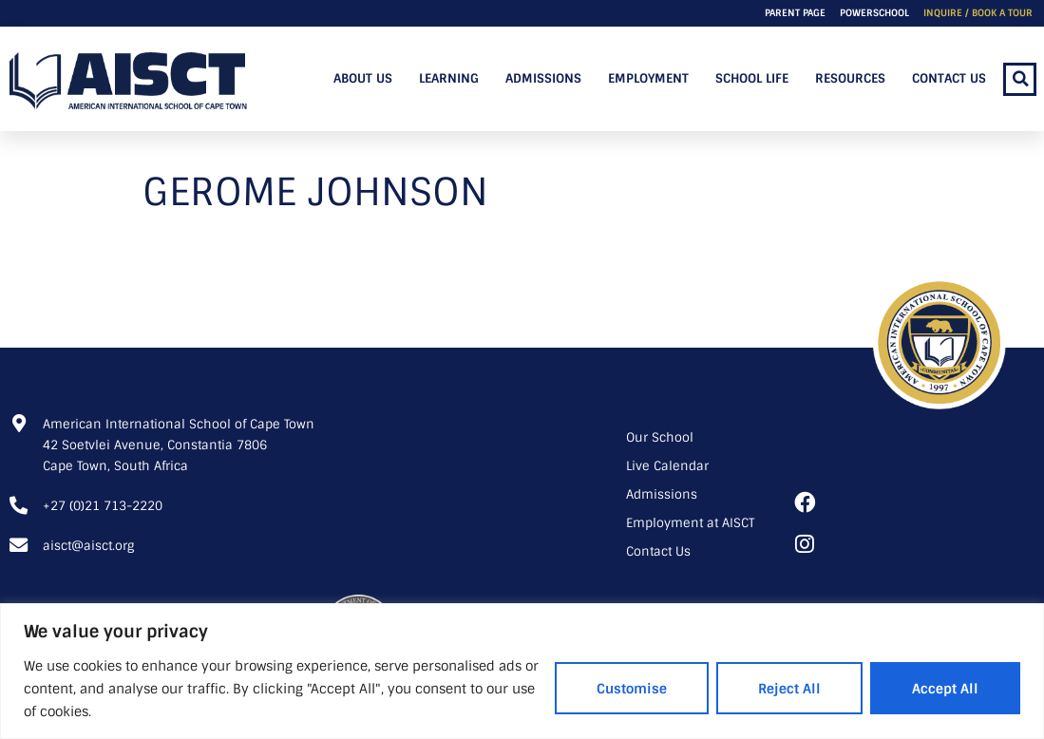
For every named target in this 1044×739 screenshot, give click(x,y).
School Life (751, 78)
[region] (522, 671)
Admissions (543, 78)
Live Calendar (667, 466)
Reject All (789, 688)
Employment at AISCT (690, 523)
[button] (1019, 79)
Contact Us (949, 78)
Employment (648, 78)
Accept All (945, 688)
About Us (362, 78)
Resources (850, 78)
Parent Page (795, 13)
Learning (449, 78)
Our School (659, 437)
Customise (632, 688)
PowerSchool (874, 13)
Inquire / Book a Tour (978, 13)
